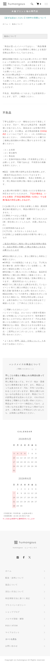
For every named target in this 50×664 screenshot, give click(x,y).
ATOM (15, 626)
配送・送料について (14, 578)
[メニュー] (46, 4)
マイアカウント (12, 632)
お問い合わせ (11, 646)
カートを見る (11, 639)
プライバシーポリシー (15, 605)
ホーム (5, 24)
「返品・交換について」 (30, 341)
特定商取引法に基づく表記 (17, 598)
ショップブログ (12, 612)
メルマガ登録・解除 (14, 619)
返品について (11, 585)
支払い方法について (14, 591)
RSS (7, 626)
